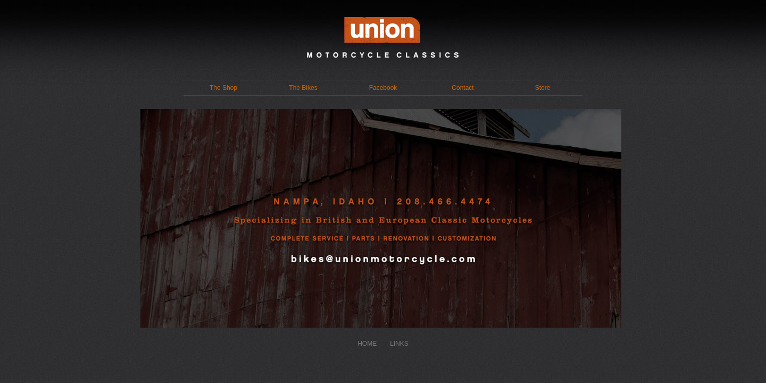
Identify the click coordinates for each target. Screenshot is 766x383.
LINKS (399, 343)
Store (543, 87)
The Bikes (303, 87)
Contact (462, 87)
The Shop (223, 87)
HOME (367, 343)
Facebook (383, 87)
